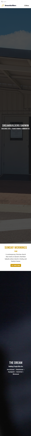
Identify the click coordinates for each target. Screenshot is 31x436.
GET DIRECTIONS (15, 265)
